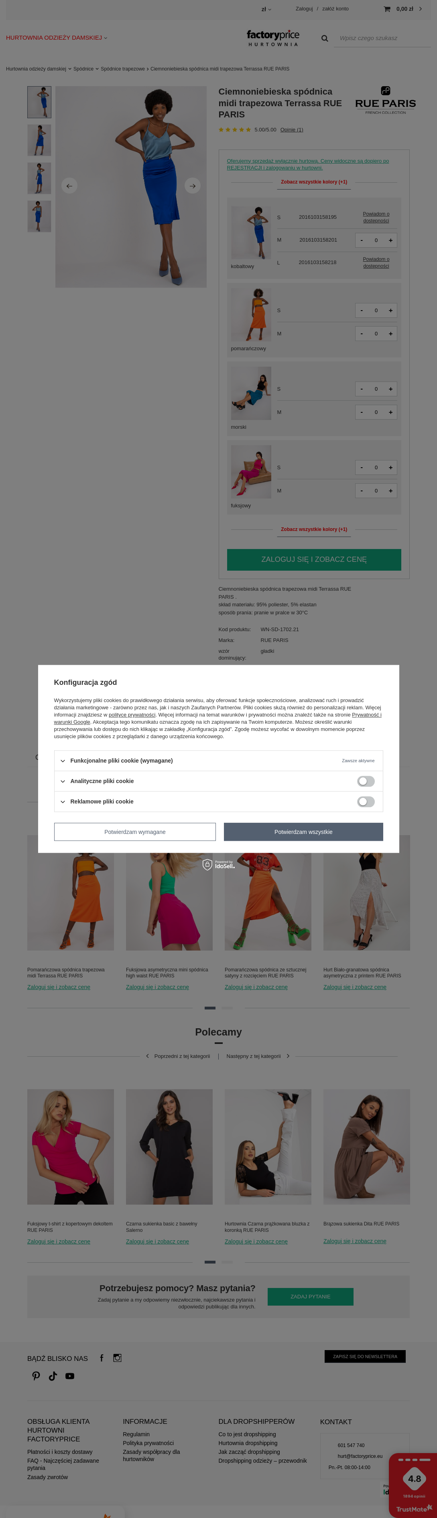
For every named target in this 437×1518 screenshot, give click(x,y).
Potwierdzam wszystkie (303, 832)
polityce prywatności (132, 715)
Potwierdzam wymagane (135, 832)
